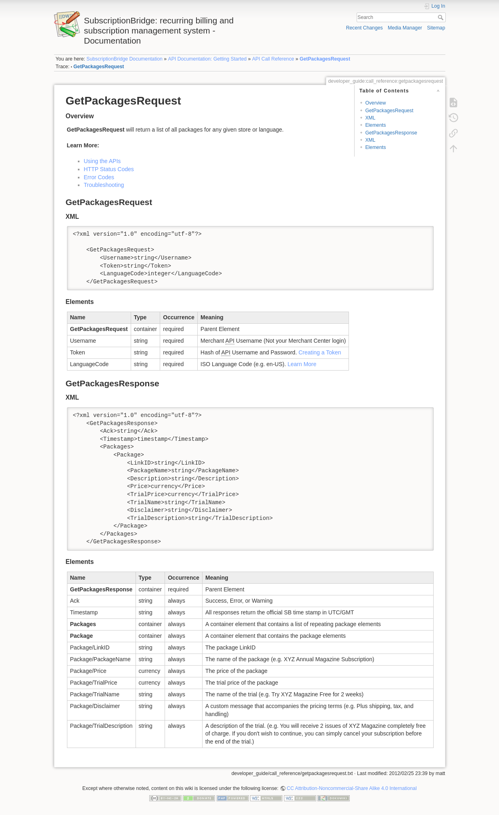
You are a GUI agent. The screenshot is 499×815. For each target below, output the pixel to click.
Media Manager (405, 28)
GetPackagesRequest (325, 59)
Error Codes (99, 177)
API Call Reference (273, 59)
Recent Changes (364, 28)
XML (370, 118)
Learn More (302, 364)
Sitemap (436, 28)
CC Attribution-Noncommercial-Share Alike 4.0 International (352, 788)
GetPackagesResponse (391, 133)
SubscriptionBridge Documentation (124, 59)
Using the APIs (102, 161)
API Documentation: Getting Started (207, 59)
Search (441, 17)
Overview (375, 103)
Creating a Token (320, 352)
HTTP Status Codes (109, 169)
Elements (375, 125)
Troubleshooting (104, 185)
